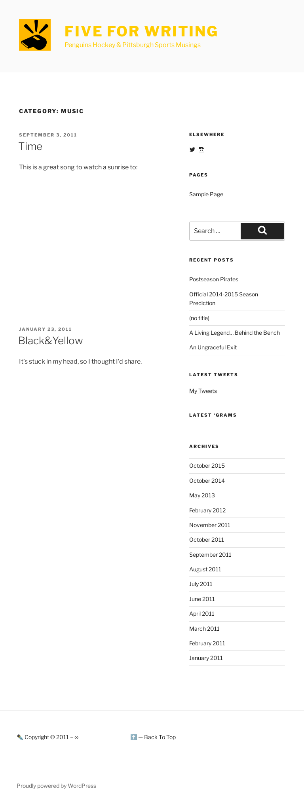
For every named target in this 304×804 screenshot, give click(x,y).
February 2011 (207, 643)
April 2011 (202, 613)
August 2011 (205, 569)
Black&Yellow (50, 340)
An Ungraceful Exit (213, 347)
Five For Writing (141, 31)
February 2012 (207, 510)
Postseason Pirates (213, 279)
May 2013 (202, 495)
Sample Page (206, 194)
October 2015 (207, 465)
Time (30, 146)
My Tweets (203, 390)
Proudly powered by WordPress (56, 785)
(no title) (199, 318)
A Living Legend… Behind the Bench (234, 332)
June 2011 (202, 598)
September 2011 (210, 554)
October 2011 (206, 539)
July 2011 (201, 583)
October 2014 (207, 480)
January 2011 (206, 657)
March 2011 (204, 628)
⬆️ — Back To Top (153, 737)
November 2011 (209, 524)
